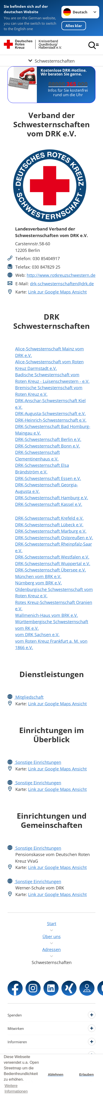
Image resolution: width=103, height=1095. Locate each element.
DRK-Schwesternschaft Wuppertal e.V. (52, 563)
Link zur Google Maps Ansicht (57, 292)
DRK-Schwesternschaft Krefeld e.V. (49, 518)
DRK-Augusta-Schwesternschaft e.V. (50, 413)
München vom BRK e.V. (38, 576)
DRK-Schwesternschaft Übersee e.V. (50, 570)
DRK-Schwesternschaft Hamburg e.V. (51, 497)
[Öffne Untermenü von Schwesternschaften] (51, 60)
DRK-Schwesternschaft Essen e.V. (48, 478)
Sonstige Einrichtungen (37, 762)
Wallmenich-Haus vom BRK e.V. (46, 615)
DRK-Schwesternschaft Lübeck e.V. (49, 525)
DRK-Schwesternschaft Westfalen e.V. (52, 557)
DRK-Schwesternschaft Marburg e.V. (50, 531)
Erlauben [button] (86, 1074)
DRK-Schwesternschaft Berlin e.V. (48, 439)
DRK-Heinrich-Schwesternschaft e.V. (50, 420)
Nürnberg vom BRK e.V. (38, 583)
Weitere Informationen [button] (16, 1088)
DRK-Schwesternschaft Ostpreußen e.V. (54, 537)
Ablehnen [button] (56, 1074)
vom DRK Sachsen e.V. (37, 634)
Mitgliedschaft (28, 697)
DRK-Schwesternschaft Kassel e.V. (48, 504)
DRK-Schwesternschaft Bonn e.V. (47, 446)
